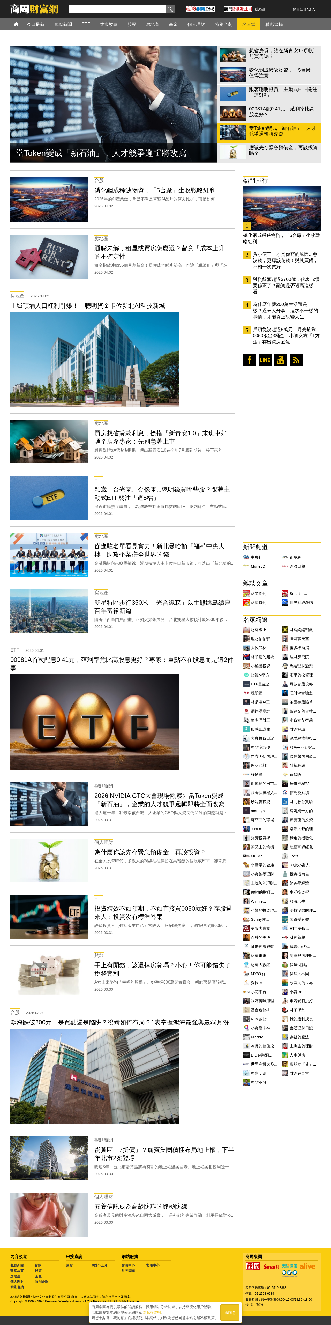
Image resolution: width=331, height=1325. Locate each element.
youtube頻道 (280, 360)
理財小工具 (99, 1265)
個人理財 (17, 1282)
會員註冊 (299, 9)
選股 (69, 1265)
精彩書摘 (17, 1287)
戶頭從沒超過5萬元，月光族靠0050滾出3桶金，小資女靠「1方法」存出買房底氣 (286, 336)
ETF (38, 1265)
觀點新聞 (17, 1265)
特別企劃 (41, 1282)
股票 (38, 1271)
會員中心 (128, 1265)
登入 (311, 9)
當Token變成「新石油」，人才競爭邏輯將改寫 (101, 153)
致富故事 (17, 1271)
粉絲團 (260, 9)
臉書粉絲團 (249, 360)
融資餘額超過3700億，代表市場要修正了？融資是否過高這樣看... (286, 285)
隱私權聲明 (152, 1312)
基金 (38, 1276)
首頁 (21, 24)
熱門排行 (255, 180)
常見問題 (128, 1271)
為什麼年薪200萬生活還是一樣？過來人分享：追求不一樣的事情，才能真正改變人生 (285, 310)
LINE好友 (265, 360)
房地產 (15, 1276)
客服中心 (153, 1265)
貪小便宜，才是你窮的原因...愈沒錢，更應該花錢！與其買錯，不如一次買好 (285, 260)
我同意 (230, 1312)
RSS (296, 360)
